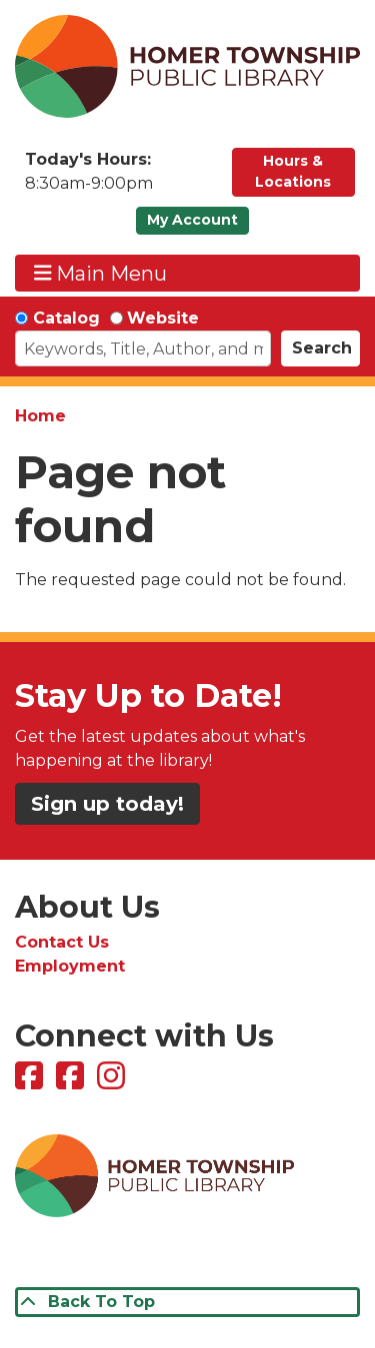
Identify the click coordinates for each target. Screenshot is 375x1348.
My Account (192, 220)
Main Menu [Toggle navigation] (101, 273)
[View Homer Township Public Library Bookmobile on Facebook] (72, 1081)
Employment (70, 966)
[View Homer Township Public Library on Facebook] (31, 1081)
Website (163, 318)
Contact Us (62, 942)
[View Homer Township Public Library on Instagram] (113, 1081)
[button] (118, 177)
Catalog (66, 318)
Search (322, 347)
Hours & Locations (293, 171)
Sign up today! (107, 804)
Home (40, 415)
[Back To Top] (187, 1302)
